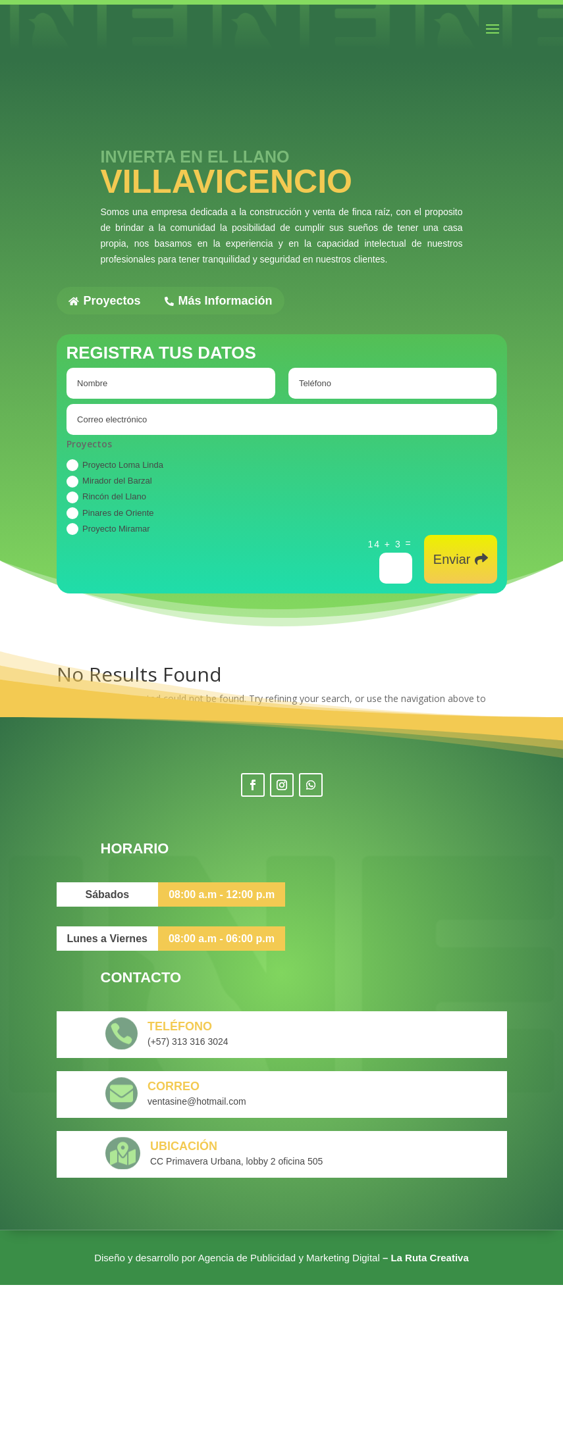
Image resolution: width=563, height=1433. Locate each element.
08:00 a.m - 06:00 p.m (222, 1086)
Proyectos (104, 300)
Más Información (219, 300)
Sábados (108, 1042)
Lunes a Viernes (107, 1086)
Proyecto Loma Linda (115, 465)
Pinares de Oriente (110, 513)
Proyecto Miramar (108, 529)
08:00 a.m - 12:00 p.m (222, 1042)
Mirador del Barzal (109, 482)
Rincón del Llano (106, 497)
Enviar (452, 559)
